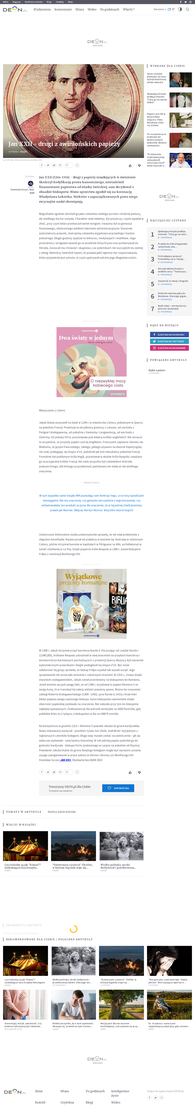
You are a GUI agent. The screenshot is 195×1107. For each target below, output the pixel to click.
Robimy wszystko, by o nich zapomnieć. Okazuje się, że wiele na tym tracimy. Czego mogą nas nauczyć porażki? (73, 1026)
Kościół (40, 1102)
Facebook (180, 2)
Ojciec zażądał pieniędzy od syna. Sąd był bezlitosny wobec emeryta (156, 78)
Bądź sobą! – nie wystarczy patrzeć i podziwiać (172, 307)
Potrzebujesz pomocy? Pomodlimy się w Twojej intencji (170, 259)
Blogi (49, 2)
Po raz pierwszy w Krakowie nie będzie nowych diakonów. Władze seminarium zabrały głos (156, 141)
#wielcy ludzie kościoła (62, 812)
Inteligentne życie (120, 1093)
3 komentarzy (165, 312)
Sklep (70, 2)
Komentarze (63, 9)
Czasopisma (154, 373)
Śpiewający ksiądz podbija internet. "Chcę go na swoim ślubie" (157, 98)
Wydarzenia (42, 9)
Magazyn (17, 2)
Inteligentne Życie (13, 1029)
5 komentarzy (165, 299)
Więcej (127, 9)
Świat (39, 1091)
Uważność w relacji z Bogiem (173, 280)
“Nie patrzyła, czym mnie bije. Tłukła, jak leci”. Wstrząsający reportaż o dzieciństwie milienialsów (168, 982)
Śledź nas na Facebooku (168, 334)
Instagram (190, 2)
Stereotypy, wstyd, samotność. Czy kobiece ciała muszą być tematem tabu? (23, 1026)
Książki (23, 151)
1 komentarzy (165, 237)
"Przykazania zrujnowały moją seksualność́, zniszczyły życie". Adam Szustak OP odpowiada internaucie (156, 163)
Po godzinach (109, 9)
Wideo (92, 9)
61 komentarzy (165, 262)
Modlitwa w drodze (34, 2)
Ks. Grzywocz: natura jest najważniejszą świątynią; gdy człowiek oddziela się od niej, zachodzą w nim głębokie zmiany (169, 1027)
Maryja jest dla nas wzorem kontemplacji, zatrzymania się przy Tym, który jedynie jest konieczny (119, 1026)
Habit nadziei (157, 370)
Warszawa (159, 9)
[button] (180, 9)
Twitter (185, 2)
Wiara (79, 9)
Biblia (5, 2)
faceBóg (60, 2)
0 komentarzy (165, 250)
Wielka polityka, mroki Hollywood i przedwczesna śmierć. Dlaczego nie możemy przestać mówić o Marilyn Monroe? (71, 984)
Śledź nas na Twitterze (168, 341)
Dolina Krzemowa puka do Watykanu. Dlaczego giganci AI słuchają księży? (173, 296)
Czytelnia (13, 151)
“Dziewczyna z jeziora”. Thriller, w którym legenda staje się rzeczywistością (73, 867)
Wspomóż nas (118, 788)
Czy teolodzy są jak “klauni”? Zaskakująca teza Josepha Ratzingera (23, 867)
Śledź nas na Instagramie (169, 347)
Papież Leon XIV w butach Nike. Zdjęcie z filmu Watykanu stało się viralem (156, 119)
